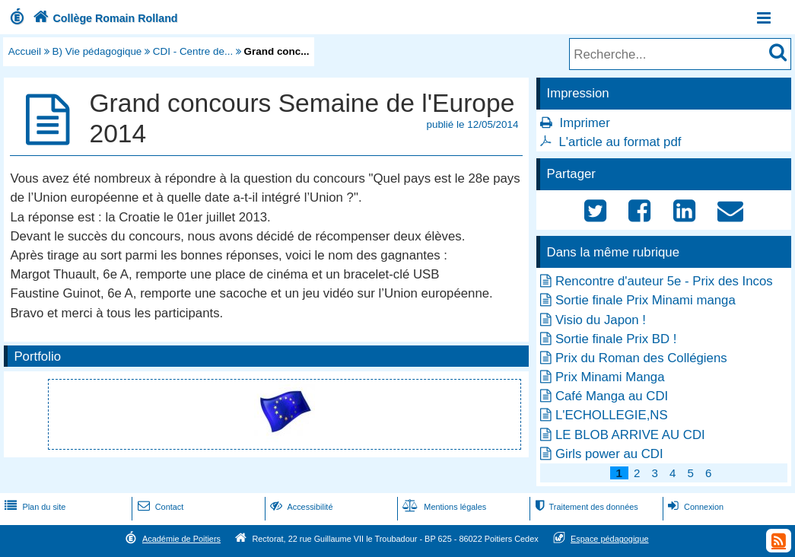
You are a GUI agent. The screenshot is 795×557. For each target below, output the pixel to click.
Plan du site (33, 506)
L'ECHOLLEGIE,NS (611, 415)
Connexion (694, 506)
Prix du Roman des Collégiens (641, 358)
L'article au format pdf (620, 142)
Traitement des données (585, 506)
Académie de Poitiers (181, 538)
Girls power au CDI (609, 454)
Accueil (24, 51)
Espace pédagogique (610, 538)
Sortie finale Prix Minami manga (645, 300)
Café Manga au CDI (611, 396)
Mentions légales (442, 506)
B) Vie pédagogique (97, 51)
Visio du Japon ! (600, 320)
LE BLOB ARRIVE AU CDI (630, 435)
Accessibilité (300, 506)
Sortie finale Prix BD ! (615, 339)
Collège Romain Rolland (104, 18)
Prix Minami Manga (610, 377)
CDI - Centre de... (193, 51)
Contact (159, 506)
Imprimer (585, 123)
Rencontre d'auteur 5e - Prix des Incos (664, 281)
